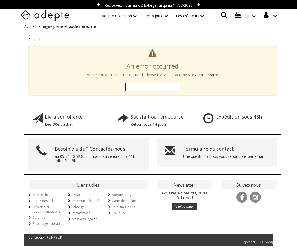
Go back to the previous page (151, 86)
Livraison (78, 194)
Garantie (38, 217)
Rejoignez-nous (123, 207)
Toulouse (119, 213)
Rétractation (81, 213)
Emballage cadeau (46, 223)
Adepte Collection (117, 15)
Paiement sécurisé (85, 201)
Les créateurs (187, 15)
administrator (206, 74)
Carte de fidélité (124, 201)
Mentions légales (84, 219)
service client (42, 194)
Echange (78, 207)
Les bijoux (154, 15)
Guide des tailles (44, 201)
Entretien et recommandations (46, 209)
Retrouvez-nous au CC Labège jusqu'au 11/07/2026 (148, 5)
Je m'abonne (184, 206)
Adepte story (121, 194)
